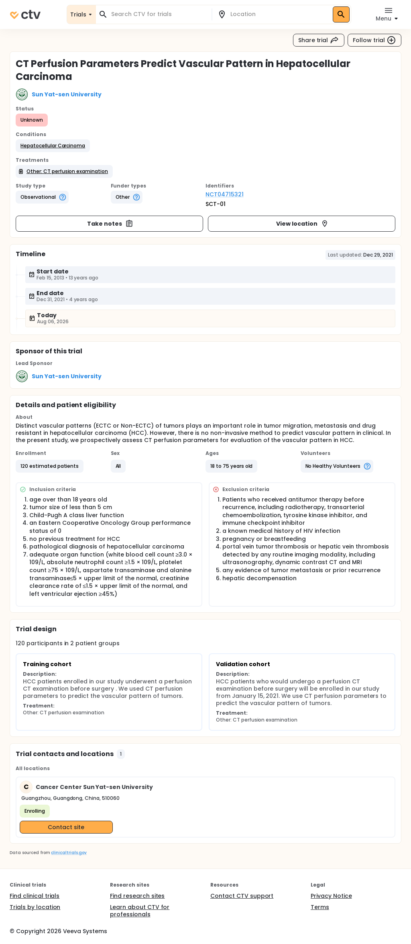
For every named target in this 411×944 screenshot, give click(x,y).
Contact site (66, 827)
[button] (53, 145)
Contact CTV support (241, 895)
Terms (320, 907)
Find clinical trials (34, 895)
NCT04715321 (225, 194)
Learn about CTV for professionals (139, 910)
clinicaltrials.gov (68, 853)
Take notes (110, 224)
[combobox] (158, 14)
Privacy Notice (331, 895)
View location (302, 224)
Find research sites (137, 895)
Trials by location (35, 907)
